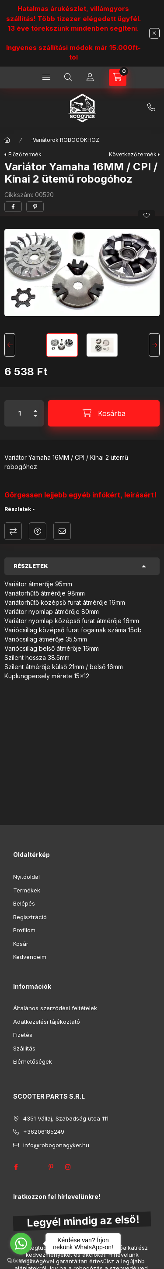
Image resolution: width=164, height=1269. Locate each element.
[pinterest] (35, 206)
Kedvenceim (29, 956)
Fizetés (22, 1034)
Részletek (17, 509)
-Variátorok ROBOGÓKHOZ (65, 140)
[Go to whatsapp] (21, 1244)
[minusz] (35, 419)
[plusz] (35, 407)
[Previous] (9, 345)
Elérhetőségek (32, 1061)
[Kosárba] (104, 413)
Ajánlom (62, 531)
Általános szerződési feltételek (55, 1008)
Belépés (24, 903)
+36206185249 (151, 108)
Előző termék (25, 154)
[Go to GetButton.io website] (21, 1260)
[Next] (154, 345)
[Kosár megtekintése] (117, 77)
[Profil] (90, 77)
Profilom (24, 930)
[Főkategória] (7, 140)
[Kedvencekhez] (146, 215)
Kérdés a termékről (37, 531)
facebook (15, 1167)
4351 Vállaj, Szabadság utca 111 (65, 1118)
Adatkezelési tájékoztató (46, 1021)
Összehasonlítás (13, 531)
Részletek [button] (31, 566)
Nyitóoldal (26, 876)
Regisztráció (30, 916)
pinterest (50, 1167)
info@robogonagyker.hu (56, 1145)
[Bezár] (154, 33)
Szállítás (24, 1048)
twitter (33, 1167)
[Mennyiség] (20, 413)
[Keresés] (68, 77)
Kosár (20, 943)
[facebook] (13, 206)
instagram (68, 1167)
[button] (82, 272)
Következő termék (133, 154)
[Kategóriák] (46, 77)
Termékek (26, 890)
